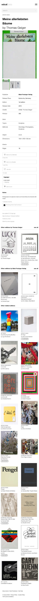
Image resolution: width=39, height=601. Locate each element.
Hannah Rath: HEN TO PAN (8, 519)
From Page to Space (26, 457)
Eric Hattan (25, 301)
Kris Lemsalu (26, 369)
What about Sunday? (26, 299)
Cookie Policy (21, 595)
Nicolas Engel (5, 301)
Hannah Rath (5, 521)
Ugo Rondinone (6, 336)
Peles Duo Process (5, 457)
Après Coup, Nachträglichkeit (28, 256)
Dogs (22, 427)
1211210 (3, 367)
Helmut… (27, 262)
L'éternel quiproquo (5, 427)
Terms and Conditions (7, 596)
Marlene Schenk (27, 553)
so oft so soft (4, 397)
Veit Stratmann (26, 258)
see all (36, 227)
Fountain (23, 489)
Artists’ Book (6, 15)
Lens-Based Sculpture (6, 583)
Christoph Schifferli (15, 216)
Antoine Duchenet (6, 429)
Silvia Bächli (32, 301)
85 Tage (23, 335)
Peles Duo (4, 459)
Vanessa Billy (26, 491)
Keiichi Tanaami (27, 399)
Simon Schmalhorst (27, 336)
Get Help (20, 591)
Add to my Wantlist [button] (10, 162)
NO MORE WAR (25, 397)
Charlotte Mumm (6, 399)
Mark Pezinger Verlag (19, 268)
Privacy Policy (14, 595)
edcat (9, 219)
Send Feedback (13, 591)
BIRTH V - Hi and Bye (26, 367)
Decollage (22, 127)
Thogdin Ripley (33, 491)
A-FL (3, 553)
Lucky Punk (4, 256)
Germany (28, 98)
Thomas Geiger (16, 28)
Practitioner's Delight (26, 583)
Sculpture (21, 123)
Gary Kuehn (26, 585)
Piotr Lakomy (5, 369)
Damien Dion (31, 260)
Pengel (2, 489)
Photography (29, 127)
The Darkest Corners (26, 551)
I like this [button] (7, 169)
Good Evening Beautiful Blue (8, 335)
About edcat (5, 591)
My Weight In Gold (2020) (7, 551)
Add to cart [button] (8, 187)
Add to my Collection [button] (10, 154)
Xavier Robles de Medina (8, 491)
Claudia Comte (26, 523)
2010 (20, 106)
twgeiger (12, 221)
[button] (19, 205)
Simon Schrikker (27, 429)
